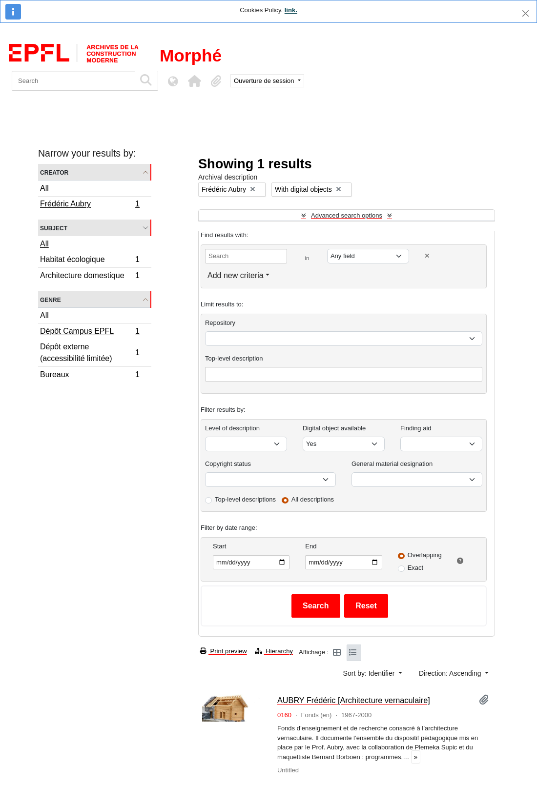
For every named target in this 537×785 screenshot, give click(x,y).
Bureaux (90, 375)
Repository (220, 322)
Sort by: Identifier (370, 673)
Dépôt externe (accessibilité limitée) (90, 352)
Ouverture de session (265, 80)
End (310, 546)
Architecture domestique (90, 276)
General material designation (392, 463)
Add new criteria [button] (235, 275)
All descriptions (312, 499)
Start (219, 546)
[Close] (526, 13)
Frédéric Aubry (90, 205)
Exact (416, 567)
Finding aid (416, 428)
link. (291, 10)
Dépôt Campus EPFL (90, 332)
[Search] (73, 81)
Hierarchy (274, 651)
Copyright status (228, 463)
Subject (53, 227)
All (44, 188)
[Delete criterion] (427, 256)
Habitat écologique (90, 261)
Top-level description (234, 358)
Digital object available (334, 428)
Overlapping (425, 555)
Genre (50, 299)
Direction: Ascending (451, 673)
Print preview (223, 651)
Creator (54, 172)
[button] (194, 81)
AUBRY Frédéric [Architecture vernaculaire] (353, 700)
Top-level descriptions (245, 499)
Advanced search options (346, 215)
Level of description (232, 428)
